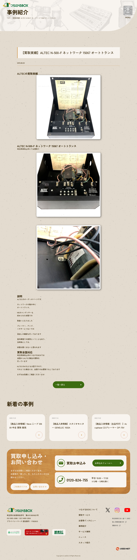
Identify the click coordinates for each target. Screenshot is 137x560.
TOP (8, 18)
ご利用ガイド (19, 486)
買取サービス (84, 515)
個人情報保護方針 (118, 522)
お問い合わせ (39, 486)
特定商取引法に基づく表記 (121, 518)
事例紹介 (82, 526)
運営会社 (115, 525)
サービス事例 (84, 531)
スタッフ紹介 (84, 542)
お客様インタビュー (87, 520)
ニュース (82, 537)
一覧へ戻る (60, 384)
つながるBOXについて (88, 509)
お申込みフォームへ (103, 463)
